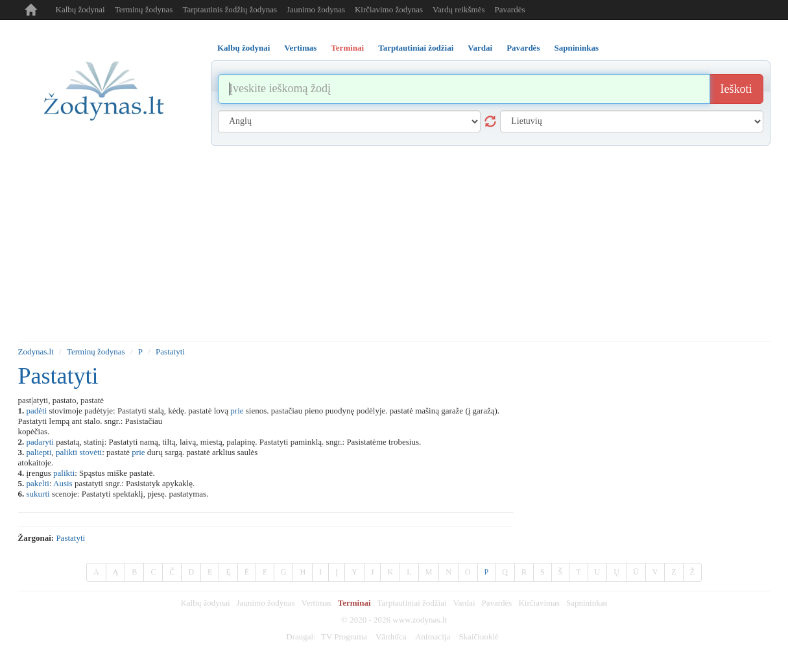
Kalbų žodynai (80, 9)
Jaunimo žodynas (316, 9)
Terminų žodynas (144, 9)
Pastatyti (170, 351)
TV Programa (344, 636)
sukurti (38, 494)
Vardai (464, 603)
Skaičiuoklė (478, 636)
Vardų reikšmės (459, 9)
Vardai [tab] (480, 48)
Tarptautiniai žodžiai (412, 603)
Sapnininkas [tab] (576, 48)
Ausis (63, 483)
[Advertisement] (394, 243)
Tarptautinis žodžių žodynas (229, 9)
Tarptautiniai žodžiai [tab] (415, 48)
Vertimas (316, 603)
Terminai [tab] (347, 48)
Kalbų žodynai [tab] (243, 48)
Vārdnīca (391, 636)
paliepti (39, 452)
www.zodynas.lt (419, 619)
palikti (66, 452)
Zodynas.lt (36, 351)
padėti (37, 410)
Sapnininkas (587, 603)
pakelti (38, 483)
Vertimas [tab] (300, 48)
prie (236, 410)
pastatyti (70, 538)
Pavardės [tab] (523, 48)
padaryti (40, 442)
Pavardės (510, 9)
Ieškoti (736, 88)
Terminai (354, 603)
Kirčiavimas (539, 603)
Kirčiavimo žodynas (389, 9)
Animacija (432, 636)
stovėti (90, 452)
